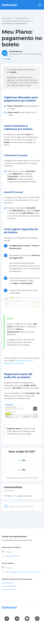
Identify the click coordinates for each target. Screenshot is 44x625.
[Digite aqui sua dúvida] (22, 506)
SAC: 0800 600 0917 (7, 583)
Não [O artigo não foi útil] (24, 470)
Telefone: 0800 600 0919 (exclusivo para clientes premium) (23, 572)
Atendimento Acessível (9, 589)
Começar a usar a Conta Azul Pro (16, 21)
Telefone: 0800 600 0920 (12, 556)
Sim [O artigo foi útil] (24, 460)
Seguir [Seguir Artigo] (8, 59)
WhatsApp (8, 552)
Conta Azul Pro (22, 18)
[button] (39, 5)
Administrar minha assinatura (14, 23)
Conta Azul (6, 18)
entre (15, 496)
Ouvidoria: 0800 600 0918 (9, 586)
